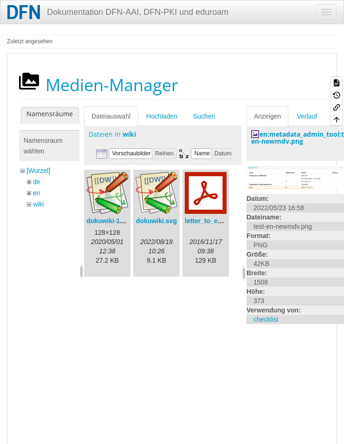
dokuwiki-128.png (113, 221)
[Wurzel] (38, 170)
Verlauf (307, 116)
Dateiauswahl (110, 116)
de (36, 182)
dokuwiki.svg (156, 221)
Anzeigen (267, 116)
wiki (38, 204)
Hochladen (161, 116)
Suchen (204, 116)
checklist (266, 319)
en (36, 193)
